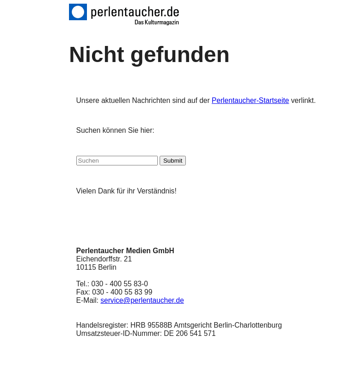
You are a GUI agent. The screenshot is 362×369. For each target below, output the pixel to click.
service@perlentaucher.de (142, 300)
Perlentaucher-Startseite (250, 100)
